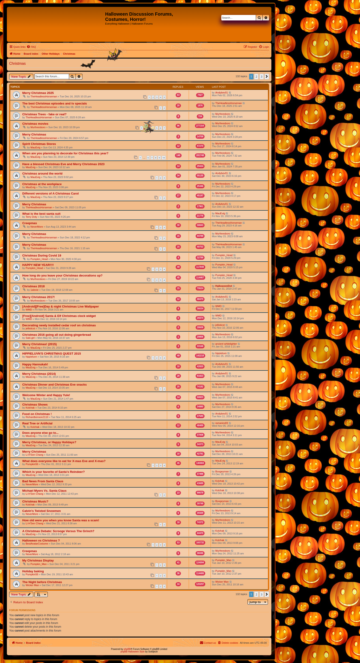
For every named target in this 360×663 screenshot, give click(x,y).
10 (164, 157)
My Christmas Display (38, 560)
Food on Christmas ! (37, 414)
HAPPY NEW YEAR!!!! (38, 265)
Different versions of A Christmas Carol (50, 193)
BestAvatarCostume (37, 543)
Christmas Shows (35, 404)
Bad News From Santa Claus (42, 481)
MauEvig (35, 147)
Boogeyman (222, 471)
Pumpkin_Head (39, 259)
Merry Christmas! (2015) (39, 344)
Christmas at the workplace (42, 184)
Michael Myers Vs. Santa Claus (44, 490)
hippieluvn (31, 356)
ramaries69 (221, 423)
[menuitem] (31, 47)
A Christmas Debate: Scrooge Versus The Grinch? (58, 531)
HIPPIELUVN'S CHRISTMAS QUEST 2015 (51, 353)
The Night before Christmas (42, 582)
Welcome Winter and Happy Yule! (46, 395)
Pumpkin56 (32, 464)
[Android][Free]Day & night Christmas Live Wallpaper (60, 306)
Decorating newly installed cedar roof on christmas (59, 325)
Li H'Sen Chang (34, 454)
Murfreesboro (222, 114)
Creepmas (29, 223)
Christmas (17, 63)
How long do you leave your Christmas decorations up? (62, 275)
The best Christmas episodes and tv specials (54, 103)
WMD (29, 309)
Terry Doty (31, 216)
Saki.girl (30, 337)
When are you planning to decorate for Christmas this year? (65, 153)
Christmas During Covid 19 (41, 255)
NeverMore (37, 226)
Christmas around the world (42, 173)
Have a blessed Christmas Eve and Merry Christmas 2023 (63, 164)
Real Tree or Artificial (37, 423)
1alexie (35, 289)
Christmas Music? (35, 501)
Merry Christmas (34, 134)
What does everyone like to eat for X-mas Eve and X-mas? (64, 461)
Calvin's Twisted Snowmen (41, 511)
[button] (266, 76)
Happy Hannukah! (35, 364)
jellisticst (30, 328)
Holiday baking (33, 571)
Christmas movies (35, 123)
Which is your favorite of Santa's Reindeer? (53, 472)
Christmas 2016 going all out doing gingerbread (56, 334)
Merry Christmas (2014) (39, 373)
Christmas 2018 (33, 286)
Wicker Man (32, 585)
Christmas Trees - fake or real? (44, 114)
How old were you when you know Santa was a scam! (60, 520)
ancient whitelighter (226, 343)
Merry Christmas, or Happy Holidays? (49, 442)
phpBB (127, 649)
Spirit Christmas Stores (39, 144)
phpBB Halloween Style (133, 651)
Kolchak (30, 407)
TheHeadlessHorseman (44, 96)
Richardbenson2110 (37, 417)
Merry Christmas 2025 (38, 93)
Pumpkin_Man (39, 564)
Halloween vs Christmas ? (41, 540)
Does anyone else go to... (40, 432)
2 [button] (256, 76)
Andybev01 (221, 92)
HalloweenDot (223, 286)
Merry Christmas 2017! (38, 297)
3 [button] (261, 76)
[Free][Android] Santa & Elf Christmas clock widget (59, 316)
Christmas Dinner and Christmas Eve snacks (54, 384)
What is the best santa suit (41, 213)
